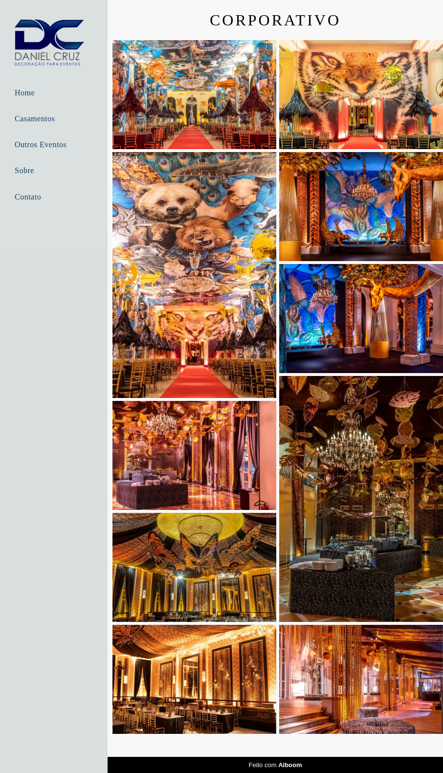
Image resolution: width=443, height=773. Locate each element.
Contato (28, 197)
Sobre (24, 170)
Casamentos (35, 118)
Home (25, 92)
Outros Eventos (40, 144)
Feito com (275, 765)
